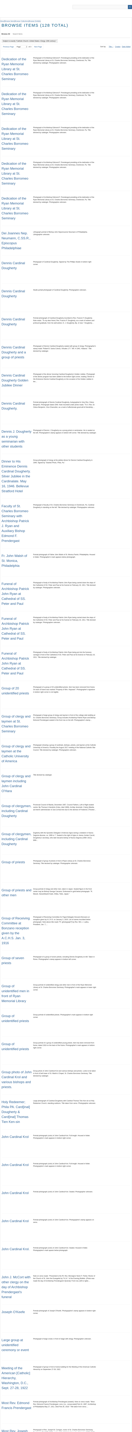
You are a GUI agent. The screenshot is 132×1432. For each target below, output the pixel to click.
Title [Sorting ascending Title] (110, 47)
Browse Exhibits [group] (35, 21)
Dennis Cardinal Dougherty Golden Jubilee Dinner (15, 380)
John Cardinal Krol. (16, 1249)
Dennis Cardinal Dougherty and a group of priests (14, 352)
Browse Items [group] (10, 21)
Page (22, 47)
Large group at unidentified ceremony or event (15, 1345)
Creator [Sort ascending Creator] (117, 47)
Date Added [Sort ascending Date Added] (126, 47)
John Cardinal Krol (15, 1137)
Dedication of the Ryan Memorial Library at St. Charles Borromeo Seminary (15, 69)
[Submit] (130, 7)
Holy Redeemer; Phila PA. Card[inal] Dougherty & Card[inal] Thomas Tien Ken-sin (16, 1112)
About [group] (2, 21)
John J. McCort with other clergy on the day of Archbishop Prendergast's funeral (16, 1287)
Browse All (6, 34)
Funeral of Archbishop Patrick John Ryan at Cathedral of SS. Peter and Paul (15, 593)
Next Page (38, 47)
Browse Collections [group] (22, 21)
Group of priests (13, 862)
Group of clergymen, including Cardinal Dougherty (16, 811)
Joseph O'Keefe (13, 1312)
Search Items (18, 34)
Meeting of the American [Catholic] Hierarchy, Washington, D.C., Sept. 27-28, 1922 (16, 1378)
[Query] (102, 7)
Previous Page (8, 47)
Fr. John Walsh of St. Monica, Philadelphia (14, 561)
